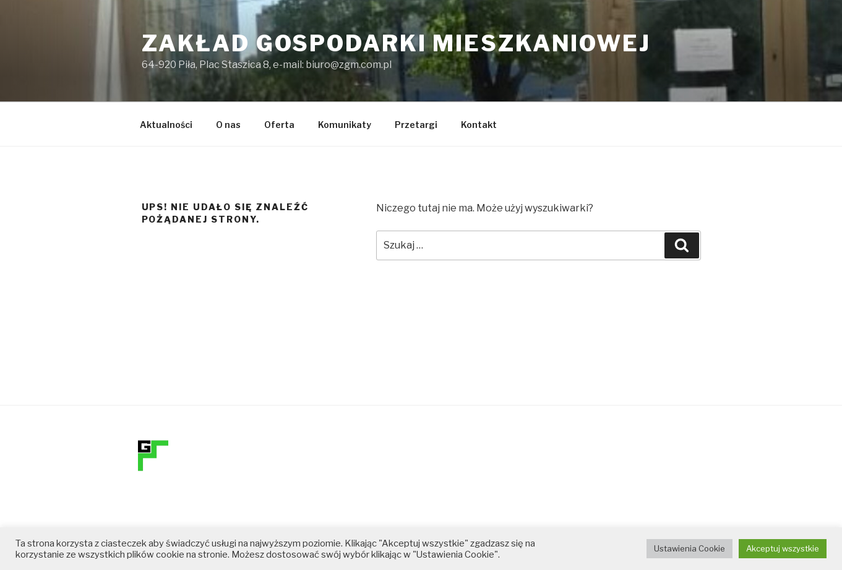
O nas (228, 124)
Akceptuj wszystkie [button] (782, 548)
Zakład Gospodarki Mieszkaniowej (396, 43)
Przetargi (416, 124)
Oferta (279, 124)
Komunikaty (344, 124)
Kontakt (479, 124)
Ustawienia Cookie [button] (689, 548)
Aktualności (166, 124)
